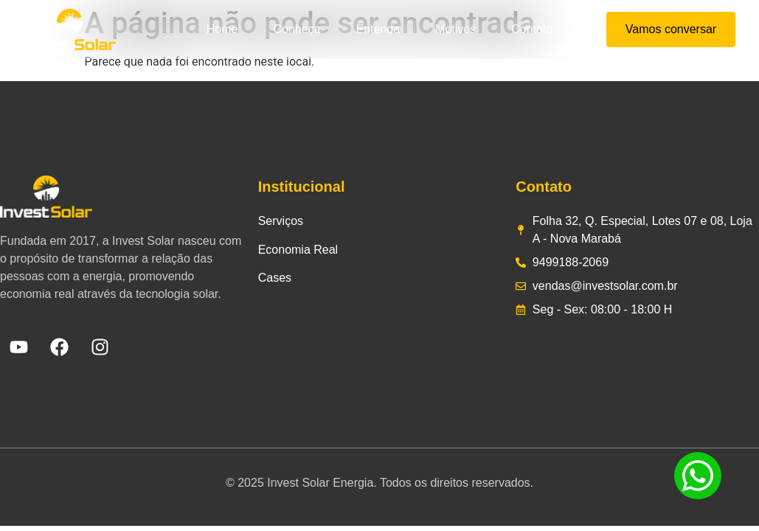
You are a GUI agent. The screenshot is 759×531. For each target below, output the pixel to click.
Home (222, 29)
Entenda (378, 29)
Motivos (455, 29)
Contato (531, 29)
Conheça (296, 29)
